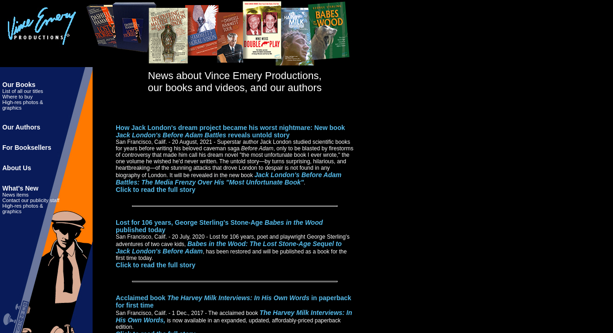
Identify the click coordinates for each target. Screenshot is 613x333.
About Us (16, 168)
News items (15, 194)
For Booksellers (26, 147)
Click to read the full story (155, 189)
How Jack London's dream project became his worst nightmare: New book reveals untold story (230, 131)
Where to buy (17, 96)
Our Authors (21, 127)
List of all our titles (22, 91)
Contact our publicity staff (30, 200)
